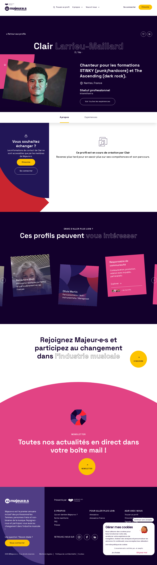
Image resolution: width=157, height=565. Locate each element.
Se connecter (129, 7)
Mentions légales (45, 554)
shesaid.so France (97, 518)
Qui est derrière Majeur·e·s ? (66, 515)
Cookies (81, 554)
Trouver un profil (131, 515)
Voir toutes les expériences (97, 102)
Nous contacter (17, 543)
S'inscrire (145, 7)
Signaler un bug (131, 522)
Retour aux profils (16, 34)
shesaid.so (94, 515)
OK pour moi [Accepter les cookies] (141, 552)
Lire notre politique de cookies (116, 545)
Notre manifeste (61, 518)
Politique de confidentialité (65, 554)
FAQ (55, 522)
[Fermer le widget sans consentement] (143, 520)
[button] (3, 280)
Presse (57, 525)
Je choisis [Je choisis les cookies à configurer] (116, 552)
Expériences (91, 117)
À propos (64, 117)
